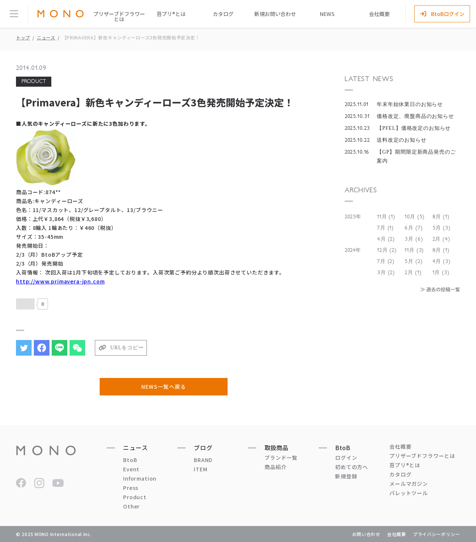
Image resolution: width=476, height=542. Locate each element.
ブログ (203, 447)
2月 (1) (413, 272)
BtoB (130, 460)
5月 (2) (413, 261)
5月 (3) (441, 228)
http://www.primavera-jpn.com (60, 281)
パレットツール (408, 493)
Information (140, 478)
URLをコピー (127, 347)
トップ (23, 37)
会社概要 (379, 13)
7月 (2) (386, 261)
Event (131, 469)
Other (131, 506)
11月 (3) (414, 250)
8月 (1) (441, 217)
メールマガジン (408, 483)
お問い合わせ (366, 534)
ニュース (46, 37)
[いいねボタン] (25, 304)
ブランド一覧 (281, 457)
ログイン (346, 457)
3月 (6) (414, 239)
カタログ (223, 13)
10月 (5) (415, 217)
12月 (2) (387, 250)
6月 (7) (413, 228)
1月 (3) (441, 272)
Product (135, 497)
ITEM (200, 469)
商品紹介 (275, 467)
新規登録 (346, 476)
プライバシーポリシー (436, 534)
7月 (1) (385, 228)
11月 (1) (386, 217)
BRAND (203, 460)
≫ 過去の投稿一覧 (440, 289)
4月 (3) (441, 261)
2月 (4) (441, 239)
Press (130, 487)
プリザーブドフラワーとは (119, 16)
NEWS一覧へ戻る (163, 386)
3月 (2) (386, 272)
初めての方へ (351, 467)
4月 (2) (386, 239)
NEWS (327, 13)
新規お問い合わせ (275, 13)
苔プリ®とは (171, 13)
